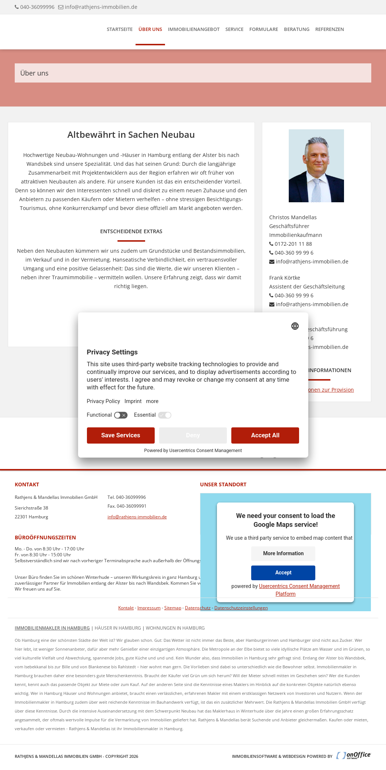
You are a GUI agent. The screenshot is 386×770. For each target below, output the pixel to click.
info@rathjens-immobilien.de (101, 6)
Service (234, 29)
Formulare (263, 29)
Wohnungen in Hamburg (175, 628)
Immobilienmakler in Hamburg (52, 628)
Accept (283, 572)
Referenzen (329, 29)
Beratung (296, 29)
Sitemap (172, 608)
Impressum (149, 608)
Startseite (120, 29)
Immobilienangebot (194, 29)
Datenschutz (198, 608)
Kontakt (126, 608)
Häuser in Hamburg (118, 628)
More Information (283, 553)
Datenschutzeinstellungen (241, 608)
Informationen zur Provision (316, 389)
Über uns (150, 29)
